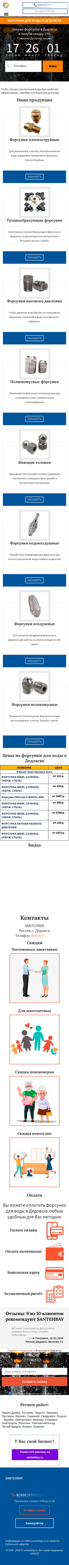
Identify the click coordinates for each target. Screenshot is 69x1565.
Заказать (35, 176)
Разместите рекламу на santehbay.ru (35, 1454)
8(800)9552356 (45, 4)
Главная (12, 1350)
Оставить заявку (35, 1510)
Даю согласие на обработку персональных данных (35, 1393)
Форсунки (26, 1350)
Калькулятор (45, 11)
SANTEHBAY (14, 1478)
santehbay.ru (38, 1540)
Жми (53, 66)
